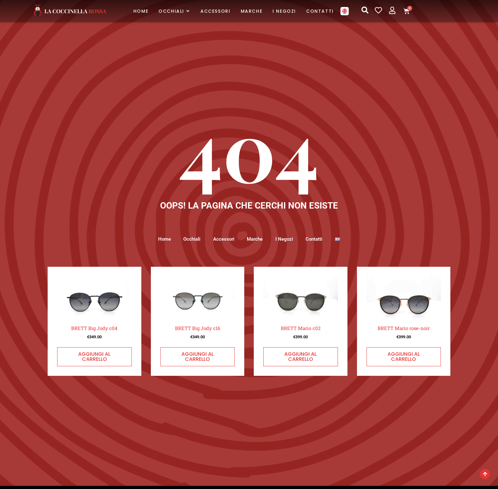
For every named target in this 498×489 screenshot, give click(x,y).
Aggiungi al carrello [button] (94, 356)
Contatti (314, 239)
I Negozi (284, 239)
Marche (255, 239)
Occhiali (191, 239)
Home (164, 239)
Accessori (223, 239)
